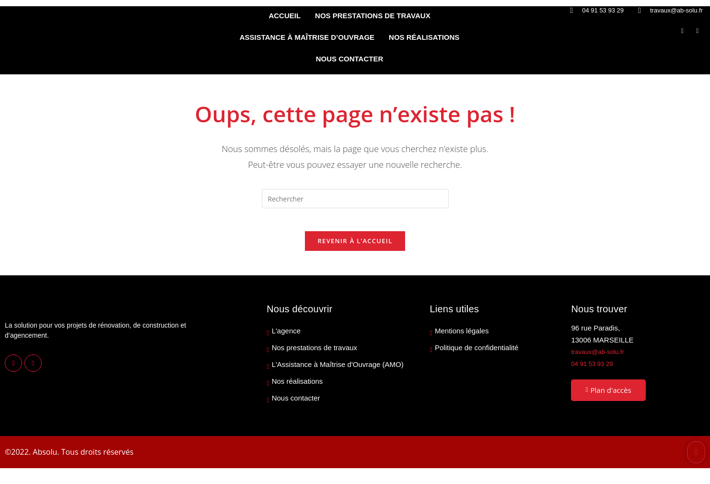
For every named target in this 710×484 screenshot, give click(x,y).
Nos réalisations (297, 387)
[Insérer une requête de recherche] (355, 198)
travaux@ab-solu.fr (601, 358)
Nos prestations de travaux (314, 354)
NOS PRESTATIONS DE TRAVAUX (373, 16)
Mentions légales (462, 337)
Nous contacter (296, 404)
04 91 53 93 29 (595, 370)
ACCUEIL (284, 16)
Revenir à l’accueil (354, 247)
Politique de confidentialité (476, 354)
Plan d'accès (608, 396)
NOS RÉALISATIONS (424, 37)
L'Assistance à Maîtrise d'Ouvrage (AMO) (338, 371)
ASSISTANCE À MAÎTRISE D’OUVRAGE (307, 37)
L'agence (286, 337)
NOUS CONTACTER (350, 59)
